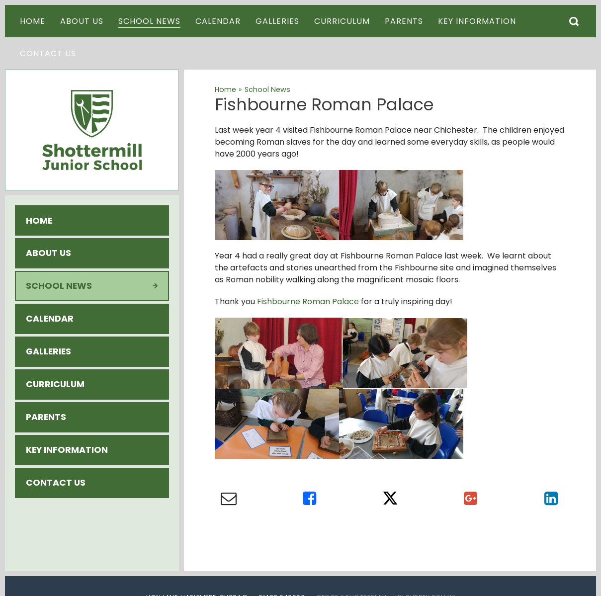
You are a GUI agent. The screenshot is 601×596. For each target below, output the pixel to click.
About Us (48, 253)
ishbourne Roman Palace (310, 301)
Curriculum (55, 384)
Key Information (67, 450)
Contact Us (56, 483)
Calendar (50, 319)
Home (39, 221)
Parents (46, 417)
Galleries (48, 351)
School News (59, 286)
